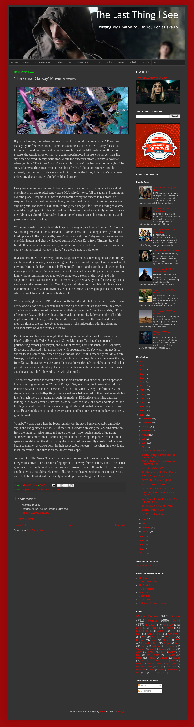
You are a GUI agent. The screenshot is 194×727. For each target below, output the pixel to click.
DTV (178, 640)
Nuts (161, 652)
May (144, 447)
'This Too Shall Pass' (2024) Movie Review (166, 230)
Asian (170, 627)
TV (70, 62)
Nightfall (162, 673)
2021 (142, 382)
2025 (142, 365)
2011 (142, 541)
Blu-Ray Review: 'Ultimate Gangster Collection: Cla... (158, 456)
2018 (142, 394)
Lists (97, 62)
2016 (142, 402)
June (144, 443)
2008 (142, 553)
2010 (142, 545)
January (146, 531)
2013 (142, 415)
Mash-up (153, 673)
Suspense (170, 661)
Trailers (60, 62)
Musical (151, 658)
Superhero (170, 637)
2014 (142, 410)
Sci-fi (176, 620)
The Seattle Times (147, 578)
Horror (120, 62)
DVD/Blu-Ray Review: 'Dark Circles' (158, 488)
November (147, 422)
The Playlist (144, 585)
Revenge (140, 640)
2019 (142, 390)
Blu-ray (166, 640)
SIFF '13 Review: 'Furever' (154, 484)
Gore (157, 661)
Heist (160, 670)
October (146, 426)
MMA (138, 673)
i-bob (102, 711)
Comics (145, 62)
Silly (138, 655)
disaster (176, 658)
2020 (142, 386)
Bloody (139, 664)
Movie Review (38, 490)
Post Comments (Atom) (38, 530)
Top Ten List (153, 655)
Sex (159, 667)
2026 (142, 361)
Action (109, 62)
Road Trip (140, 670)
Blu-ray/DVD (84, 62)
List (138, 634)
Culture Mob (144, 596)
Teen (151, 649)
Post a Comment (26, 519)
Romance (170, 655)
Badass (150, 624)
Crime (160, 630)
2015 (142, 406)
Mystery (172, 652)
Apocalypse (171, 664)
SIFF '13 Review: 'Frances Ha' (156, 476)
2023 (142, 374)
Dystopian (156, 646)
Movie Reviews (42, 62)
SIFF (139, 627)
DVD (144, 637)
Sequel (166, 643)
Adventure (171, 646)
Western (140, 649)
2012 (142, 536)
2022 (142, 378)
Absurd (163, 658)
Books (157, 62)
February (146, 527)
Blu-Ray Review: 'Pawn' (153, 510)
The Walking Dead (149, 643)
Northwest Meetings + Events (152, 603)
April (144, 519)
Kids (149, 664)
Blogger (121, 711)
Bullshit (144, 661)
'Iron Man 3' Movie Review (154, 514)
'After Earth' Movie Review (154, 450)
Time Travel (171, 667)
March (145, 523)
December (147, 418)
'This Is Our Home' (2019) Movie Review (165, 209)
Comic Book (154, 634)
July (144, 439)
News (26, 62)
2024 (142, 369)
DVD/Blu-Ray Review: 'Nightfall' (156, 480)
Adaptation (26, 490)
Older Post (120, 525)
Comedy (168, 624)
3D (145, 673)
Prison (158, 664)
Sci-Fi (133, 62)
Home (14, 62)
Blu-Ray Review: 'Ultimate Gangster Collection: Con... (158, 462)
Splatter (150, 652)
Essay (151, 670)
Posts (142, 685)
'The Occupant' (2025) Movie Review (163, 270)
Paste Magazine (146, 589)
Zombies (156, 637)
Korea (154, 640)
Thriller (154, 627)
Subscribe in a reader (146, 565)
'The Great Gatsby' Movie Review (157, 506)
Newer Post (20, 525)
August (145, 435)
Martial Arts (142, 630)
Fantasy (163, 649)
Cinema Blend (145, 599)
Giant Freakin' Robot (148, 582)
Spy (174, 649)
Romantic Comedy (144, 667)
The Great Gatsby (52, 490)
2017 (142, 398)
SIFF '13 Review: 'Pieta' (153, 468)
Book (177, 643)
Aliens (139, 652)
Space (139, 658)
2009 (142, 549)
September (147, 430)
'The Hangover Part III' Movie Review (159, 472)
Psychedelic (172, 670)
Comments (144, 691)
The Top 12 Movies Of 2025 (152, 77)
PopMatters (144, 592)
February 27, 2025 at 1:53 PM (35, 513)
